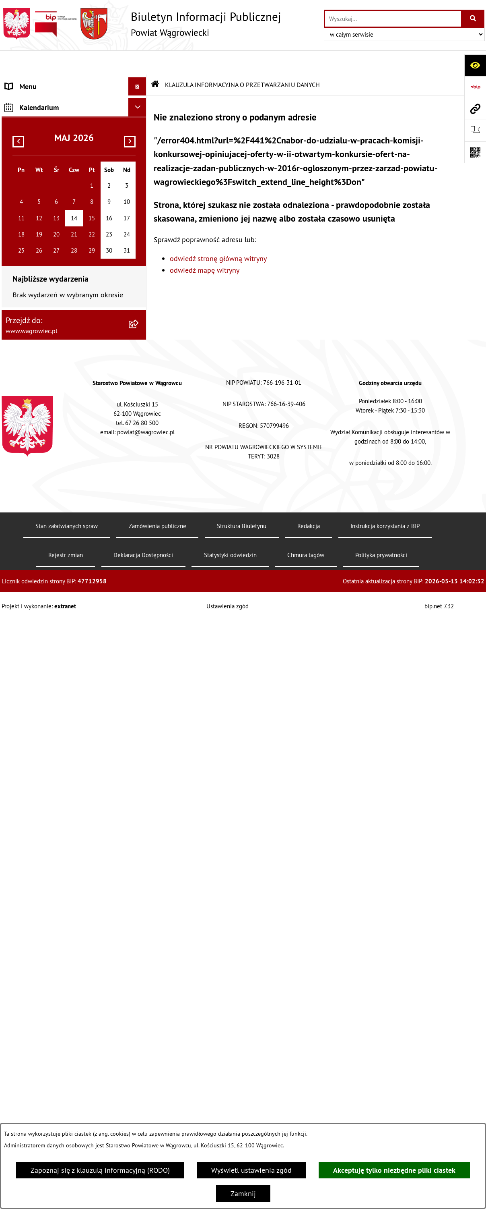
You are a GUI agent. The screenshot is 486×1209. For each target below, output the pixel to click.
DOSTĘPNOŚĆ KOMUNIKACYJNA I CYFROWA (56, 343)
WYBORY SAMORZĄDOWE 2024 (54, 301)
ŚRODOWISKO (27, 479)
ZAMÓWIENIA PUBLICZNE (45, 414)
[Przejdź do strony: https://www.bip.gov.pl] (475, 87)
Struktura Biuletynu (241, 1114)
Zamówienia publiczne (157, 1114)
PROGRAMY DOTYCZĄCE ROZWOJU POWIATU (59, 456)
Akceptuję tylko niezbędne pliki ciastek (394, 1170)
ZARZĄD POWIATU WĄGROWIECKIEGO (64, 145)
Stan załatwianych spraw (66, 1114)
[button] (139, 110)
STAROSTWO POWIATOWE (45, 200)
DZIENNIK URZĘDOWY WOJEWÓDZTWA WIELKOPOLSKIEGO (66, 633)
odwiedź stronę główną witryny (218, 234)
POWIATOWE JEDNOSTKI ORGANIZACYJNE (43, 242)
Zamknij (243, 1193)
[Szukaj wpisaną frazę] (473, 19)
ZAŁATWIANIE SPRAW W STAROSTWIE (64, 218)
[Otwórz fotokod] (475, 152)
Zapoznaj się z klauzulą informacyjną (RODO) (100, 1170)
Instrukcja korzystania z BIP (385, 1114)
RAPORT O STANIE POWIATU (49, 182)
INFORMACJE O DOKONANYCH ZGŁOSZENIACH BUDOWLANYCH (55, 557)
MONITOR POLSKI (32, 675)
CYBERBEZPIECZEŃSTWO (44, 609)
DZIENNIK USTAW (32, 657)
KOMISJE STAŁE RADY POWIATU (55, 163)
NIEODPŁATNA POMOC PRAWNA (55, 515)
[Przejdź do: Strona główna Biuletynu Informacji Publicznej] (155, 60)
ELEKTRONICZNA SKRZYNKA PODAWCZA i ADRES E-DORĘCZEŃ (58, 586)
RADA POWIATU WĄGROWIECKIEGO (60, 127)
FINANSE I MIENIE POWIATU (49, 432)
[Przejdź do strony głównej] (141, 23)
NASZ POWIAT (27, 109)
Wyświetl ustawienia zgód (251, 1170)
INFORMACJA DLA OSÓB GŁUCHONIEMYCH (42, 372)
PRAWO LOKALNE (32, 395)
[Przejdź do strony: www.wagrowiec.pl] (475, 109)
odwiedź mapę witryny (204, 246)
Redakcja (308, 1114)
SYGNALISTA (24, 319)
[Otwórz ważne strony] (475, 130)
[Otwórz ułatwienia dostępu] (475, 65)
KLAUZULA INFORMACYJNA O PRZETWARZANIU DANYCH (50, 86)
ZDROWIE (20, 533)
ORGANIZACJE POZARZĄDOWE (52, 497)
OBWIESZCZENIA (31, 283)
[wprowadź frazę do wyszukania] (393, 19)
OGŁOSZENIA (25, 265)
